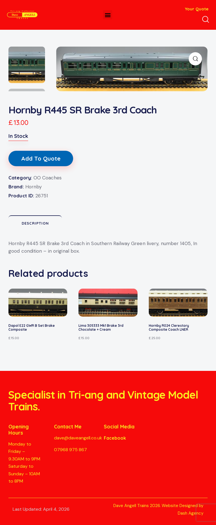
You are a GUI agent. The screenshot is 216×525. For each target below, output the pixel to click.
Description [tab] (35, 223)
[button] (107, 14)
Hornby (33, 187)
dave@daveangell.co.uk (78, 438)
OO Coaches (47, 178)
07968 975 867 (70, 450)
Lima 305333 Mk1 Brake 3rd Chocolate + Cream (100, 328)
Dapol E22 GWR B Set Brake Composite (31, 328)
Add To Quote (40, 158)
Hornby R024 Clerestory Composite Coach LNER (169, 328)
